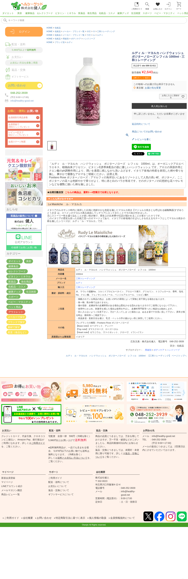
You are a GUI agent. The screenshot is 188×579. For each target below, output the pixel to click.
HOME (49, 28)
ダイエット (8, 13)
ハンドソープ (89, 39)
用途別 (66, 39)
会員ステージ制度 (17, 142)
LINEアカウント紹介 (12, 486)
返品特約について (141, 124)
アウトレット (15, 311)
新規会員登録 (8, 478)
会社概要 (100, 472)
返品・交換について (58, 490)
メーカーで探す (16, 317)
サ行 (89, 31)
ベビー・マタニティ (164, 13)
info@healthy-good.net (22, 100)
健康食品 (30, 13)
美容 (19, 13)
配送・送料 (54, 430)
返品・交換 (101, 430)
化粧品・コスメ (107, 13)
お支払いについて (57, 486)
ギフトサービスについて (61, 494)
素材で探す (14, 327)
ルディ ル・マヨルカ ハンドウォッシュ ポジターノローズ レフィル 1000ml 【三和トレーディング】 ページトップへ (126, 355)
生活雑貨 (135, 13)
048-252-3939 (19, 92)
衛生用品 (92, 13)
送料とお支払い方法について (72, 458)
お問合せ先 (148, 430)
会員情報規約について (129, 518)
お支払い (6, 430)
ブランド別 (60, 42)
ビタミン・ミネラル (65, 13)
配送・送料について (58, 482)
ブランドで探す (16, 322)
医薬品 (81, 13)
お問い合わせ (46, 518)
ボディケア (76, 39)
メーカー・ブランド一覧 (73, 31)
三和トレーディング (106, 31)
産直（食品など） (17, 332)
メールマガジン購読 (11, 490)
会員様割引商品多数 (18, 117)
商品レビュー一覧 (10, 494)
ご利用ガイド (38, 443)
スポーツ (147, 13)
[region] (94, 14)
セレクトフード (45, 13)
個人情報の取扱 (102, 518)
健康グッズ (123, 13)
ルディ (100, 35)
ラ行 (89, 35)
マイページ (7, 472)
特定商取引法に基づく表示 (73, 518)
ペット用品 (14, 306)
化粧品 (58, 28)
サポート (53, 472)
